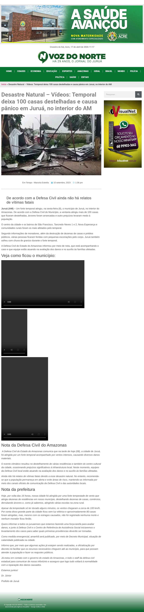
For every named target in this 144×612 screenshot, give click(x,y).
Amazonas (83, 71)
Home (9, 71)
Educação (51, 71)
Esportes (67, 71)
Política (59, 77)
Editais (85, 77)
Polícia (134, 71)
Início (3, 84)
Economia (36, 71)
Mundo (121, 71)
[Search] (138, 94)
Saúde (73, 77)
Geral (97, 71)
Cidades (21, 71)
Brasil (108, 71)
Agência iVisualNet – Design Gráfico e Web (31, 607)
